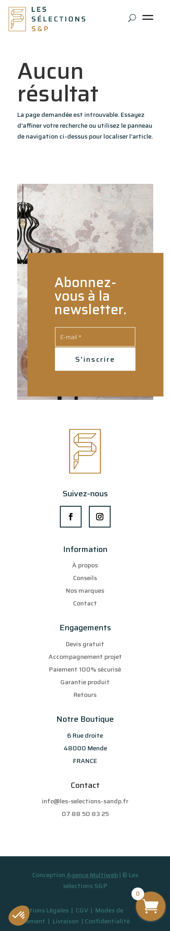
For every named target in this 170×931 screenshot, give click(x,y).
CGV (82, 910)
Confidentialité (107, 921)
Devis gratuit (85, 644)
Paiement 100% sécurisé (85, 669)
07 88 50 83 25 (85, 814)
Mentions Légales (42, 910)
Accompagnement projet (85, 657)
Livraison (66, 921)
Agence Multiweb (92, 875)
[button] (19, 915)
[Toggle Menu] (149, 20)
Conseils (85, 578)
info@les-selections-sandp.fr (85, 801)
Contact (85, 603)
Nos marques (85, 590)
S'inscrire (95, 359)
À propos (85, 565)
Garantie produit (85, 682)
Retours (85, 695)
